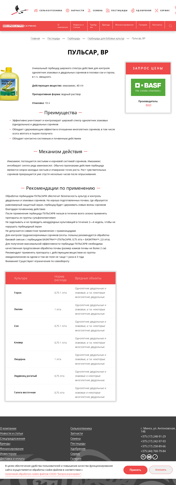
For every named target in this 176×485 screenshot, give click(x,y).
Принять (135, 469)
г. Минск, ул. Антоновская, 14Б (158, 430)
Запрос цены (148, 68)
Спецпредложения (12, 438)
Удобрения (143, 10)
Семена (98, 10)
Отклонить (160, 470)
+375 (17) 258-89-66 (153, 446)
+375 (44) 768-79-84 (153, 451)
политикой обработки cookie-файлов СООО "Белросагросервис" (43, 474)
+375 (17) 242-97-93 (153, 441)
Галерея (143, 24)
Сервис (165, 10)
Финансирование (124, 24)
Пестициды (119, 10)
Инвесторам (8, 453)
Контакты (157, 24)
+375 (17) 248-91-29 (153, 436)
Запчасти (77, 10)
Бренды (106, 24)
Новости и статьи (78, 26)
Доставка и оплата (12, 458)
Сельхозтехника (50, 10)
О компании (63, 26)
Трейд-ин (93, 26)
